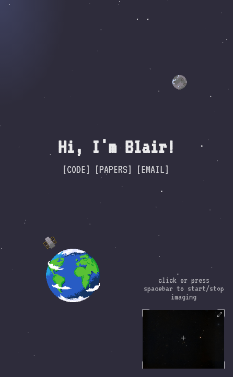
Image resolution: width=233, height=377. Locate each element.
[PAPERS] (113, 169)
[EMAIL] (152, 169)
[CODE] (76, 169)
